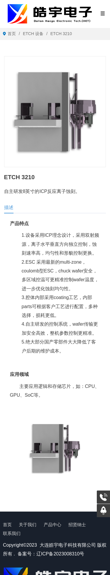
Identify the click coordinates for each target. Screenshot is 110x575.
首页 (12, 33)
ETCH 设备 (33, 33)
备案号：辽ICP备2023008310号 (51, 553)
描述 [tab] (8, 207)
